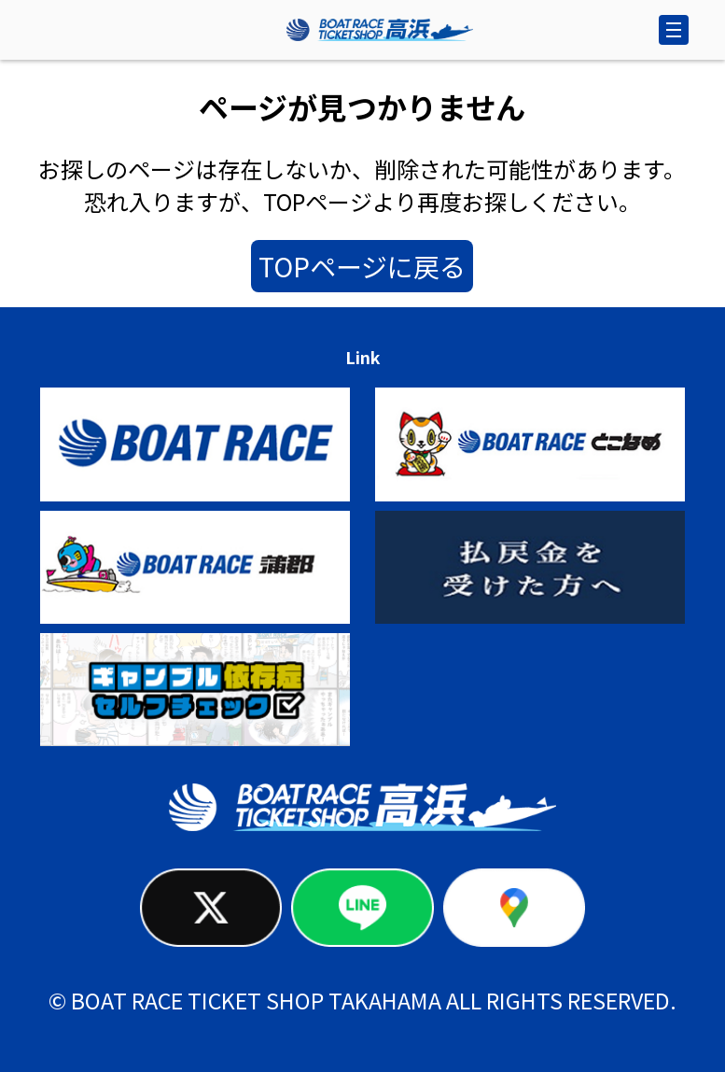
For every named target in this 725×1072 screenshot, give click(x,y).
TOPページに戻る (362, 266)
